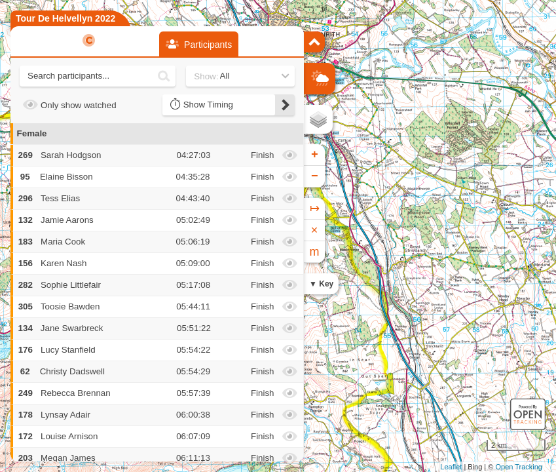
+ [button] (314, 155)
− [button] (314, 176)
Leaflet (451, 467)
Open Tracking (518, 467)
